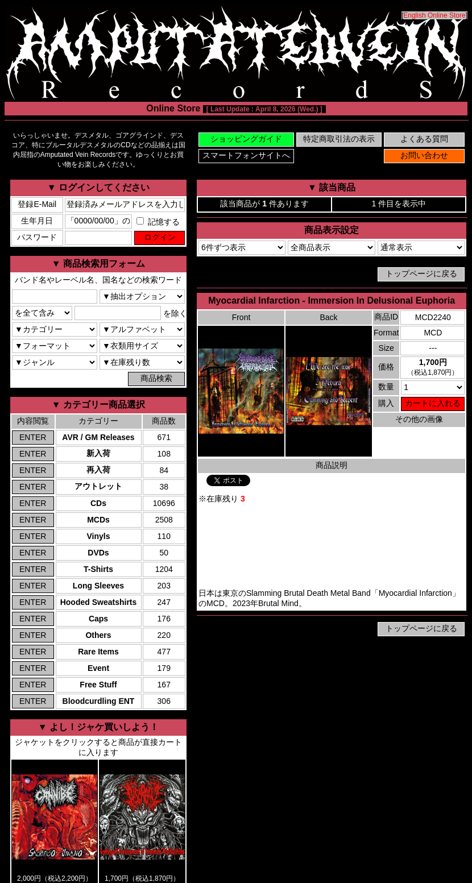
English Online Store (434, 15)
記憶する (158, 221)
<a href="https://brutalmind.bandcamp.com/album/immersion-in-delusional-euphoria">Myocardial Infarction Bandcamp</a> (331, 546)
